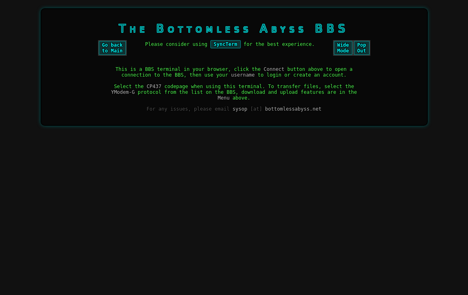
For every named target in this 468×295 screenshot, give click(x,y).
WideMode (343, 48)
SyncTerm (225, 44)
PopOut (361, 48)
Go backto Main (112, 48)
